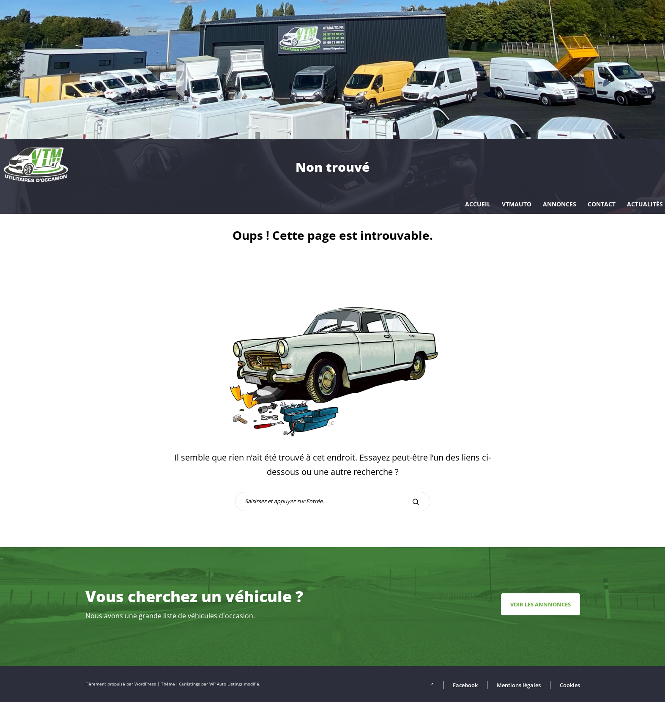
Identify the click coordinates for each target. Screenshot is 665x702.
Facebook (465, 685)
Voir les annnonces (540, 604)
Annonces (559, 204)
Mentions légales (519, 685)
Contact (602, 204)
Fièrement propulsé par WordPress (121, 684)
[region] (332, 69)
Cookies (570, 685)
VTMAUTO (516, 204)
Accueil (477, 204)
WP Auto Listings (226, 684)
